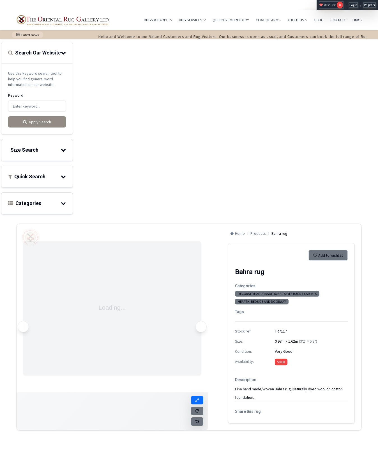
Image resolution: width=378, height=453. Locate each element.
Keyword (15, 95)
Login (353, 5)
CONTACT (338, 19)
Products (258, 233)
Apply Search (37, 121)
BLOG (319, 19)
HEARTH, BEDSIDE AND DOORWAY (262, 301)
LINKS (357, 19)
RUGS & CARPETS (158, 19)
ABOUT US (297, 19)
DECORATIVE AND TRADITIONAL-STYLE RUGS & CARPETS (277, 294)
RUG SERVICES (192, 19)
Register (369, 5)
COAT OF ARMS (268, 19)
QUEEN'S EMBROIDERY (231, 19)
